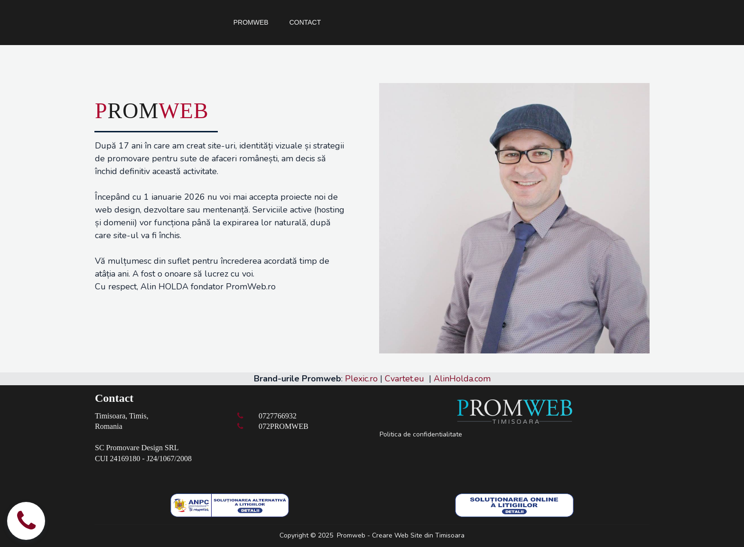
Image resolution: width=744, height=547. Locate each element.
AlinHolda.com (462, 378)
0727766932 (278, 416)
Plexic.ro (361, 378)
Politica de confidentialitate (421, 434)
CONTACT (305, 22)
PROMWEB (251, 22)
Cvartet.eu (404, 378)
